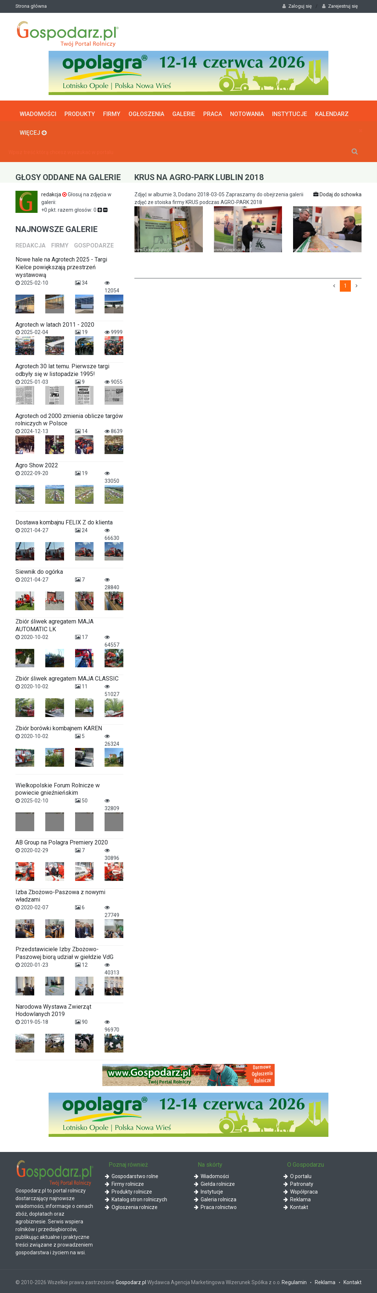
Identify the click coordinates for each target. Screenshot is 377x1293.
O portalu (297, 1174)
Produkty (79, 111)
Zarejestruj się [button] (340, 6)
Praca (212, 111)
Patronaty (298, 1182)
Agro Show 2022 (36, 463)
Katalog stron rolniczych (136, 1198)
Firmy (111, 111)
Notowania (247, 111)
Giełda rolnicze (214, 1182)
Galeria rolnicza (215, 1198)
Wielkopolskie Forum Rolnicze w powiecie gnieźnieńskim (57, 787)
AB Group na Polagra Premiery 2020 (61, 840)
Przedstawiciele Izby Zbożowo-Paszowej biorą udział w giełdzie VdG (64, 951)
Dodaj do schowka (337, 193)
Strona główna (31, 6)
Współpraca (300, 1190)
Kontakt (295, 1205)
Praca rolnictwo (215, 1205)
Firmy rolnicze (124, 1182)
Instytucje (289, 111)
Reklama (297, 1198)
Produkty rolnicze (128, 1190)
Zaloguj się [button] (297, 6)
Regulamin (294, 1281)
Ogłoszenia (146, 111)
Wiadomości (38, 111)
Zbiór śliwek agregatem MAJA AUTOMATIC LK (54, 623)
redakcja (54, 193)
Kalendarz (332, 111)
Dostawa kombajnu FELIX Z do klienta (64, 520)
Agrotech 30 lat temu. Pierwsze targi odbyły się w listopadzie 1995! (62, 368)
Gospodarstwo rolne (131, 1174)
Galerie (183, 111)
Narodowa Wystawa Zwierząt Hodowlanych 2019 (53, 1008)
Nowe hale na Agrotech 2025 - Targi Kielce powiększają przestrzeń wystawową (61, 265)
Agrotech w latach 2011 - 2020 (54, 322)
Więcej (33, 130)
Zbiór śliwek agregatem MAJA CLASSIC (67, 677)
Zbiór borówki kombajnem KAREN (58, 726)
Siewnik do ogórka (39, 570)
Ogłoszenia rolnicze (131, 1205)
